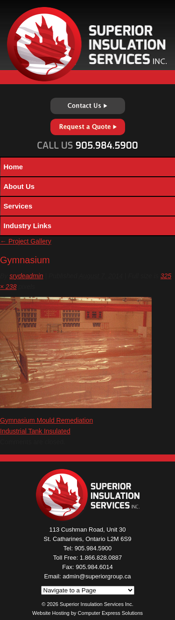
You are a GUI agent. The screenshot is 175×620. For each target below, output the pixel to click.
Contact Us (87, 106)
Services (18, 206)
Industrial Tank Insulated (35, 431)
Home (13, 167)
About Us (19, 186)
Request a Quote (87, 127)
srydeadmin (26, 276)
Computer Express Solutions (110, 613)
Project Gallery (25, 241)
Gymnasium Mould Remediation (46, 420)
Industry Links (28, 226)
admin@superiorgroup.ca (97, 576)
